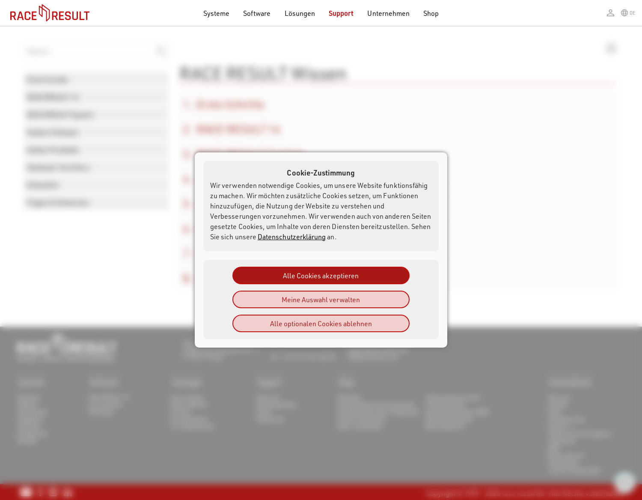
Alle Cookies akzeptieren (321, 275)
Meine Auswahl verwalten (321, 299)
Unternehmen (388, 13)
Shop (431, 13)
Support (341, 13)
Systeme (216, 13)
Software (257, 13)
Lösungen (300, 13)
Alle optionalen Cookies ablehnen (321, 323)
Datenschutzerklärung (292, 236)
